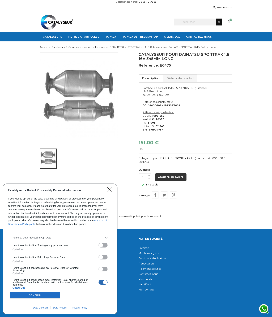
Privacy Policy (79, 307)
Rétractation (146, 263)
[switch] (103, 245)
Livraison (144, 248)
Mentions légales (149, 253)
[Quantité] (143, 177)
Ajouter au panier (171, 177)
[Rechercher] (198, 22)
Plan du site (146, 279)
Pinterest (173, 195)
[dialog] (60, 249)
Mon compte (147, 289)
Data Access (60, 307)
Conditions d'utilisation (152, 258)
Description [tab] (151, 78)
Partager (155, 195)
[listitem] (60, 237)
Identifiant (145, 284)
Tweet (164, 195)
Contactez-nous (148, 274)
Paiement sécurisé (150, 268)
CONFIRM (34, 295)
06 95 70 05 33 (147, 1)
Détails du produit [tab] (180, 78)
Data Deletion (40, 307)
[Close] (110, 190)
